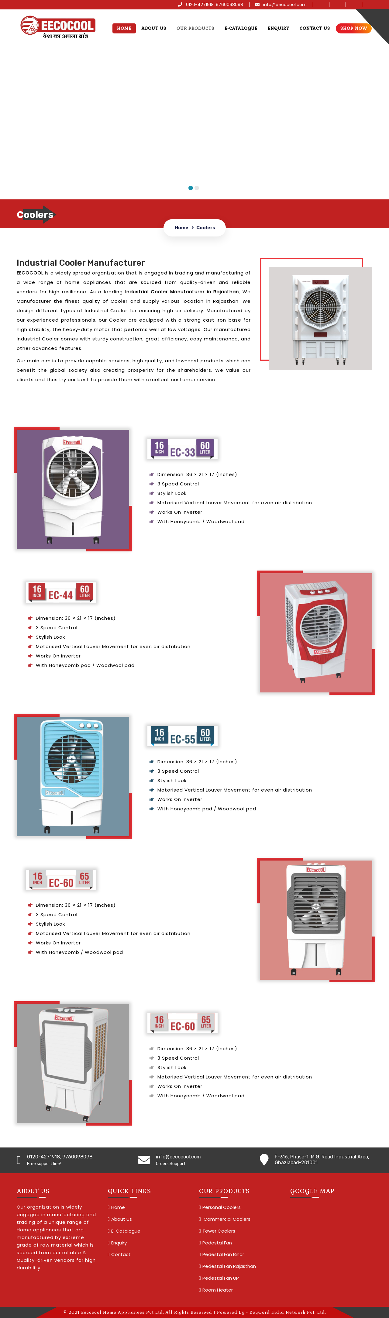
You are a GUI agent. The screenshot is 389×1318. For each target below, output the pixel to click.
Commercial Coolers (226, 1219)
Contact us (315, 28)
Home (124, 28)
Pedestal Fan (217, 1243)
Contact (121, 1254)
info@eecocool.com (281, 5)
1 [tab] (190, 188)
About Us (154, 28)
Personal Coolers (221, 1207)
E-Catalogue (241, 28)
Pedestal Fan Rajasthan (229, 1266)
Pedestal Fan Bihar (223, 1254)
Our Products (195, 28)
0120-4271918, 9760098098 (210, 5)
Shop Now (353, 28)
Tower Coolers (218, 1231)
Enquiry (278, 28)
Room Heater (217, 1290)
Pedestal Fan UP (220, 1278)
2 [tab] (196, 188)
